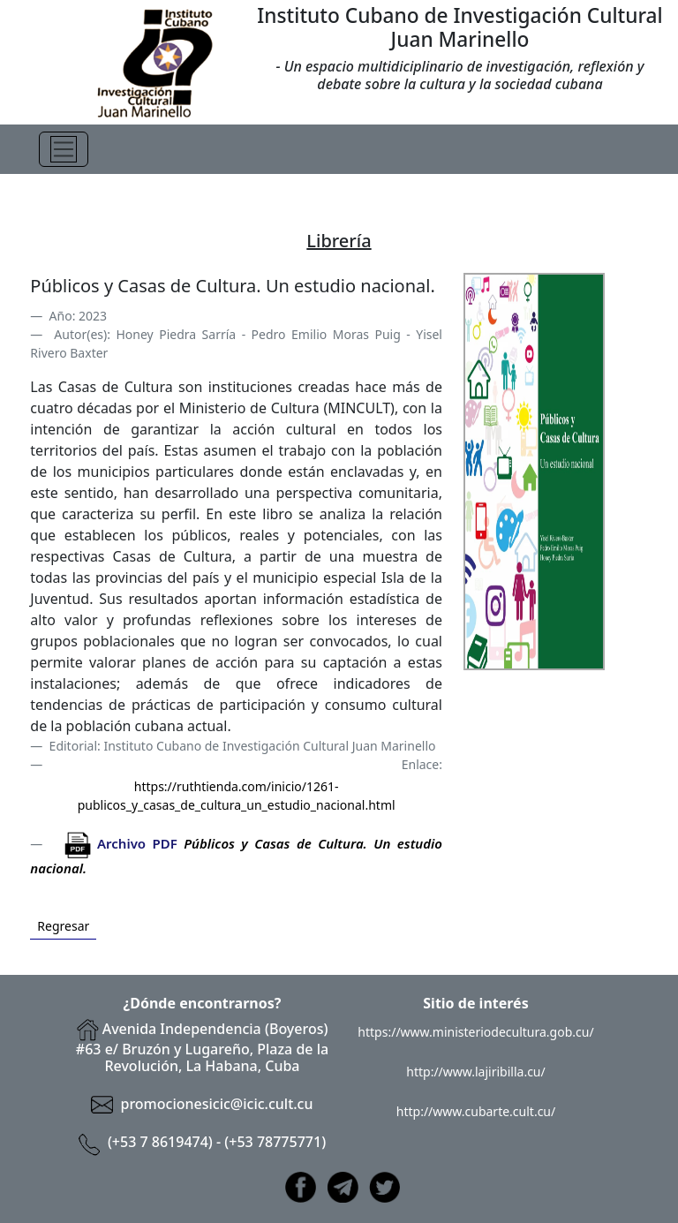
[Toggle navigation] (63, 149)
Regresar (63, 925)
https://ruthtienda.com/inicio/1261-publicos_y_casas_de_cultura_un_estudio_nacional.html (237, 795)
